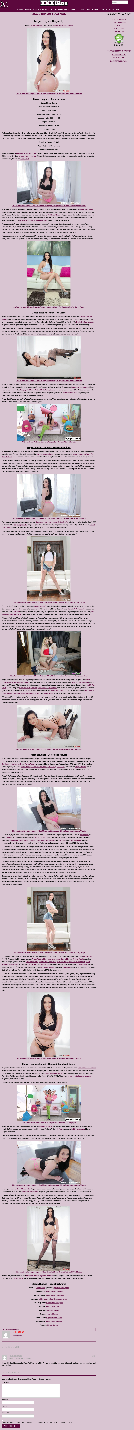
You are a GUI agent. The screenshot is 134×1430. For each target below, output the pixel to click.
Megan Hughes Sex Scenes (63, 25)
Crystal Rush (71, 962)
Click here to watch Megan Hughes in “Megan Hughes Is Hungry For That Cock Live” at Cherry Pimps (48, 274)
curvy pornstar (31, 156)
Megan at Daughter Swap (55, 1295)
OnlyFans (58, 1129)
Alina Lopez (56, 959)
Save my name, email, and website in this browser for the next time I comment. (39, 1422)
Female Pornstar (43, 9)
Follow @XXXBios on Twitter (119, 51)
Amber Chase (43, 962)
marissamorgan (53, 1310)
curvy (71, 393)
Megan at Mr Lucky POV (54, 1303)
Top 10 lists (77, 9)
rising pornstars (33, 767)
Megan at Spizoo (52, 1314)
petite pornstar (24, 1189)
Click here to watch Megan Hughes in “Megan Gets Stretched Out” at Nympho (49, 423)
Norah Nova (33, 964)
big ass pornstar (90, 1068)
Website (5, 1413)
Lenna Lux (60, 767)
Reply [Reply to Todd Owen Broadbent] (94, 1356)
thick (41, 1126)
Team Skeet (24, 159)
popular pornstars (31, 962)
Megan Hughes (52, 1325)
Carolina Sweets (8, 764)
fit (13, 1278)
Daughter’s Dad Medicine (76, 609)
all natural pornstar (87, 322)
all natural (22, 156)
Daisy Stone (52, 688)
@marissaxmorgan (60, 1299)
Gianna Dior (65, 959)
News (28, 9)
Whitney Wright (78, 959)
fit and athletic (73, 1076)
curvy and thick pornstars (28, 688)
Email (5, 1406)
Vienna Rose (29, 764)
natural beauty (39, 606)
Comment (7, 1382)
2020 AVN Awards (47, 967)
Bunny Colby (13, 840)
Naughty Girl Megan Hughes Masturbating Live (36, 390)
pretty (17, 1189)
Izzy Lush (17, 764)
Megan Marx (13, 964)
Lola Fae (32, 840)
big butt (40, 454)
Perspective (87, 956)
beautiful (19, 153)
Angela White (37, 959)
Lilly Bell (62, 840)
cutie (75, 393)
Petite (81, 209)
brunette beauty (48, 454)
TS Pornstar (62, 9)
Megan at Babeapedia (54, 1321)
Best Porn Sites (95, 9)
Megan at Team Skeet (54, 1318)
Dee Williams (50, 840)
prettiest (24, 767)
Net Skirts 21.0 (40, 838)
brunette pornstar (84, 1076)
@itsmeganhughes (46, 1299)
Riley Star (16, 612)
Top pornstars (118, 57)
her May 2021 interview (33, 220)
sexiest (92, 525)
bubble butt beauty (78, 1129)
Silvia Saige (48, 693)
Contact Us (112, 9)
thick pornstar (7, 528)
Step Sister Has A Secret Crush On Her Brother (52, 522)
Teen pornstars (119, 55)
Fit (15, 525)
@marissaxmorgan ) (61, 1288)
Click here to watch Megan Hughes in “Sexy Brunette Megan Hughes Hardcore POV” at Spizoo (49, 61)
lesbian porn (84, 835)
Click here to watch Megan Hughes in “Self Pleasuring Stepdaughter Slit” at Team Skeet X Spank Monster (49, 184)
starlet (4, 319)
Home (20, 9)
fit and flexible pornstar (30, 1192)
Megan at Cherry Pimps (54, 1292)
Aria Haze (52, 962)
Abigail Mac (46, 959)
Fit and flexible (86, 317)
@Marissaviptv (36, 25)
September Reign (34, 693)
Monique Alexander (21, 693)
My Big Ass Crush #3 (58, 691)
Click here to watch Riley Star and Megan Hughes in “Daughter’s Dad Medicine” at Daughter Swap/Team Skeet (49, 654)
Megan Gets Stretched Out (54, 1073)
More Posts (17, 1336)
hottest (74, 387)
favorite (29, 1276)
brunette (66, 393)
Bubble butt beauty (54, 215)
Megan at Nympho (52, 1306)
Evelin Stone (23, 840)
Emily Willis (43, 767)
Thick (78, 322)
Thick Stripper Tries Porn (80, 682)
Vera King (8, 838)
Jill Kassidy (52, 767)
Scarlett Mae (45, 964)
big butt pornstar (83, 387)
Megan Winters (80, 767)
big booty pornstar (29, 153)
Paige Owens (40, 840)
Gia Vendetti (80, 962)
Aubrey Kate (61, 962)
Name (5, 1399)
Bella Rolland (42, 688)
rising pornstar (22, 525)
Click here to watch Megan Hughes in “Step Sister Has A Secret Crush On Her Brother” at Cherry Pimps (49, 569)
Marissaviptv (40, 1288)
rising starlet (88, 209)
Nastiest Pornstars (118, 61)
